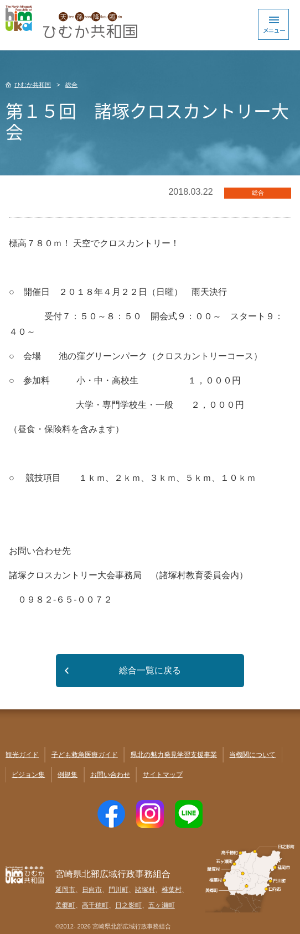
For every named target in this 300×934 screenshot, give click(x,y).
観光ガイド (22, 755)
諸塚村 (145, 890)
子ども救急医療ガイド (84, 755)
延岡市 (65, 890)
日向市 (92, 890)
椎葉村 (172, 890)
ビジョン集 (28, 775)
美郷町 (65, 905)
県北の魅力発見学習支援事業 (174, 755)
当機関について (252, 755)
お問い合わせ (110, 775)
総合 (71, 84)
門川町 (118, 890)
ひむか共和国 (32, 84)
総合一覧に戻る (150, 670)
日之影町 (128, 905)
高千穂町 (95, 905)
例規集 (67, 775)
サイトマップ (163, 775)
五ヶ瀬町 (161, 905)
